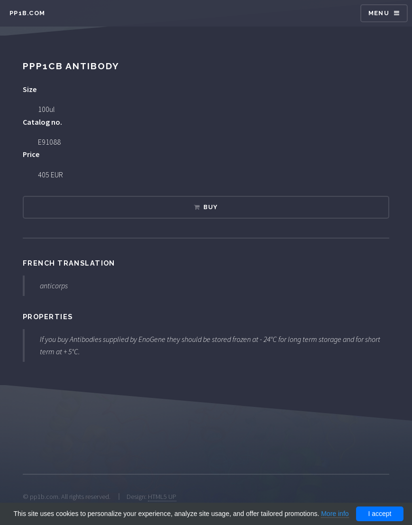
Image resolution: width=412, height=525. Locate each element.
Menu (378, 13)
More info (334, 513)
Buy (210, 207)
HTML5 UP (162, 496)
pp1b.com (27, 13)
